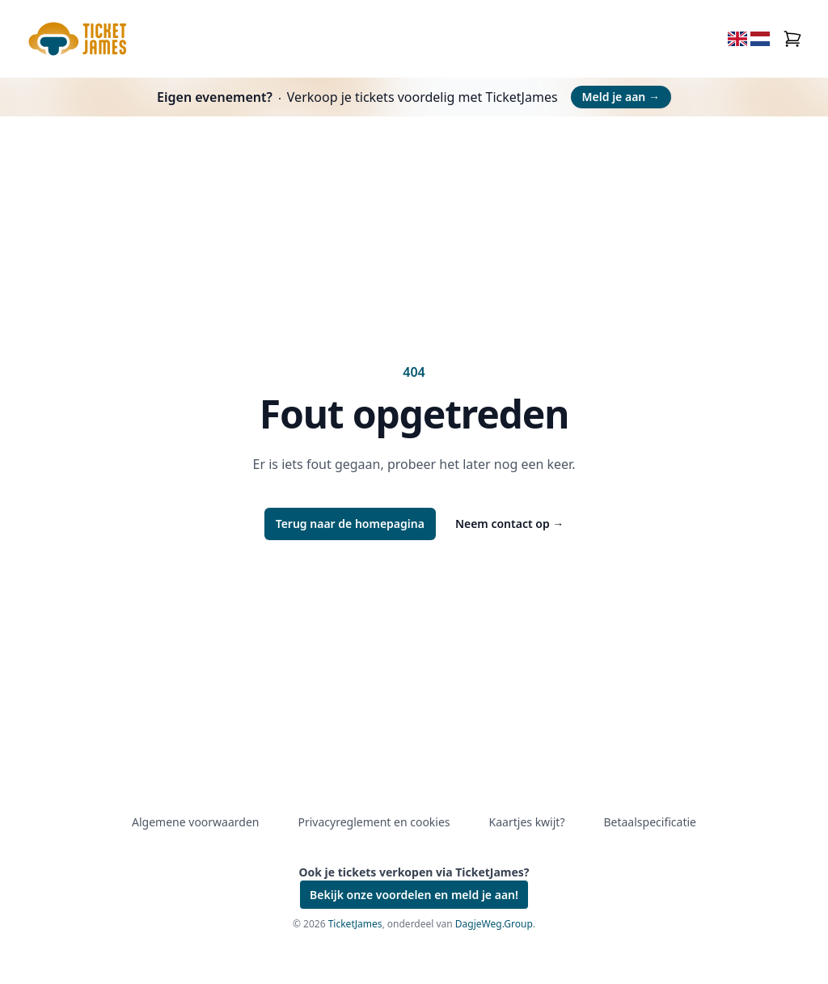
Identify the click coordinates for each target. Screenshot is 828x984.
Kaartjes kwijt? (527, 822)
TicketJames (355, 924)
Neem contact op (509, 523)
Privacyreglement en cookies (374, 822)
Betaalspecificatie (649, 822)
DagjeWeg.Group (494, 924)
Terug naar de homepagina (350, 523)
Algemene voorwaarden (195, 822)
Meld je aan (621, 96)
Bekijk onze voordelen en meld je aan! (414, 894)
